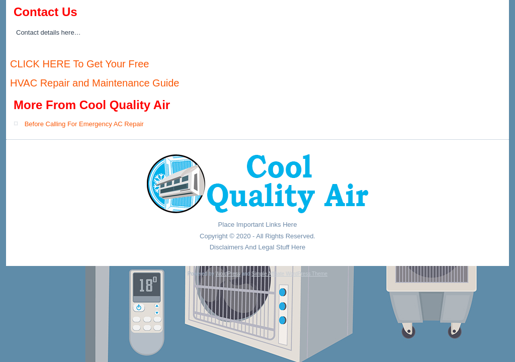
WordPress (227, 274)
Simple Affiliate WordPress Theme (289, 274)
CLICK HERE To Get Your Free (79, 63)
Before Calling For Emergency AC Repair (84, 124)
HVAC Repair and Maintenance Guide (94, 82)
